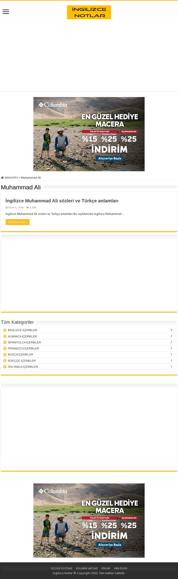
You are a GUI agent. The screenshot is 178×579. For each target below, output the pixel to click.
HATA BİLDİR (120, 568)
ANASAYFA (9, 177)
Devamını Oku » (17, 222)
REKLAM (106, 568)
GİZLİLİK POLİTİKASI (61, 568)
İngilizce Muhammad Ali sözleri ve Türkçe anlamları (62, 200)
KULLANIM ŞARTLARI (87, 568)
